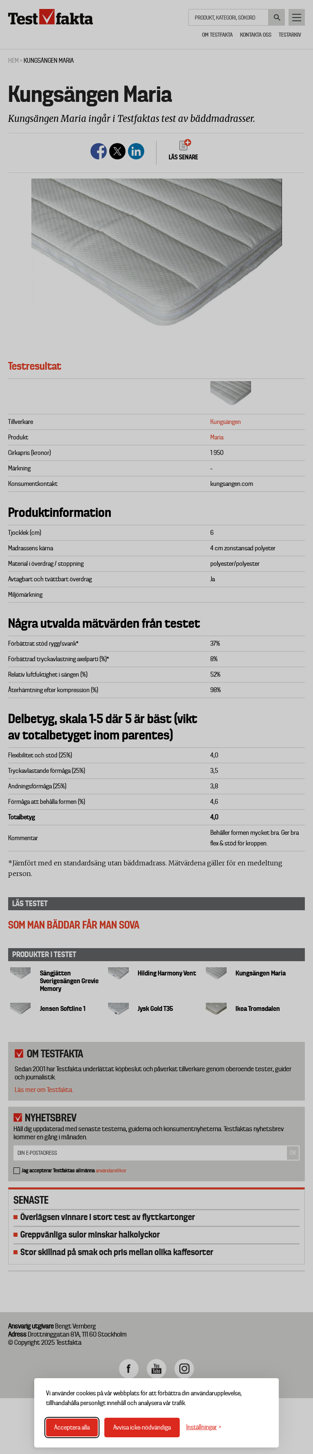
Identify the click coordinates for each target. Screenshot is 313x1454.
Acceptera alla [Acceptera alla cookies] (72, 1427)
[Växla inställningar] (203, 1427)
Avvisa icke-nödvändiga (142, 1427)
